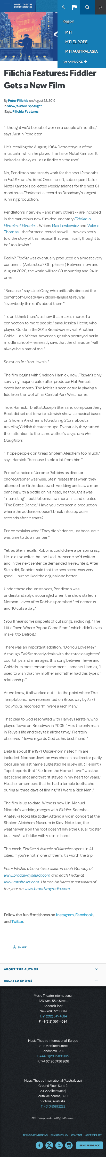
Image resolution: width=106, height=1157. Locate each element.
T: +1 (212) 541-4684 (53, 1016)
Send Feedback (89, 1145)
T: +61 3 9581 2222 (53, 1106)
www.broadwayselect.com (27, 875)
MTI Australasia (81, 51)
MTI (68, 32)
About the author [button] (21, 969)
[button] (74, 7)
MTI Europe (76, 41)
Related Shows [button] (18, 981)
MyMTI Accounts (63, 7)
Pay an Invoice (73, 61)
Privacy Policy (59, 1135)
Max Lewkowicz (66, 225)
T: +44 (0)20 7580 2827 (53, 1056)
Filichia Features (25, 111)
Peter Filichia (18, 100)
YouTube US (59, 1145)
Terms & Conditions (35, 1135)
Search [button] (87, 7)
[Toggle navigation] (6, 6)
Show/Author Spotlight (24, 106)
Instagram (65, 914)
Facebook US (39, 1145)
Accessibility (93, 1135)
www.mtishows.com (21, 882)
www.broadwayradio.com (47, 888)
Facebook (84, 914)
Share (22, 947)
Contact (76, 1135)
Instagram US (69, 1145)
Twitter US (49, 1145)
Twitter (17, 921)
